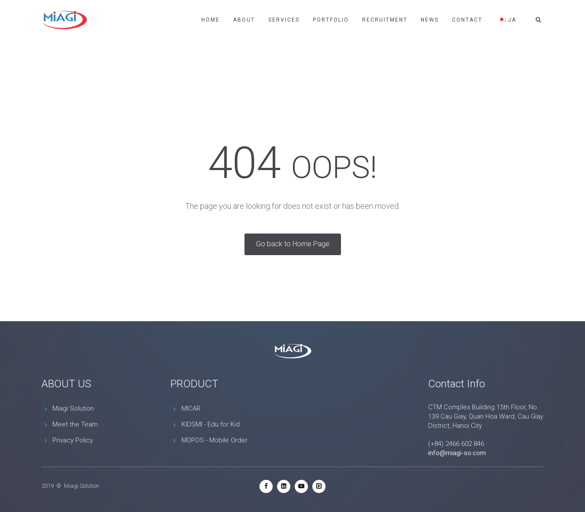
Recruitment (384, 20)
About (244, 20)
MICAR (190, 408)
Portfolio (331, 20)
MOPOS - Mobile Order (214, 440)
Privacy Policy (72, 440)
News (430, 20)
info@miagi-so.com (457, 453)
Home (210, 20)
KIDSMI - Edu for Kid (210, 424)
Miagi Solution (73, 408)
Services (284, 20)
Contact (467, 20)
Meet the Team (75, 424)
